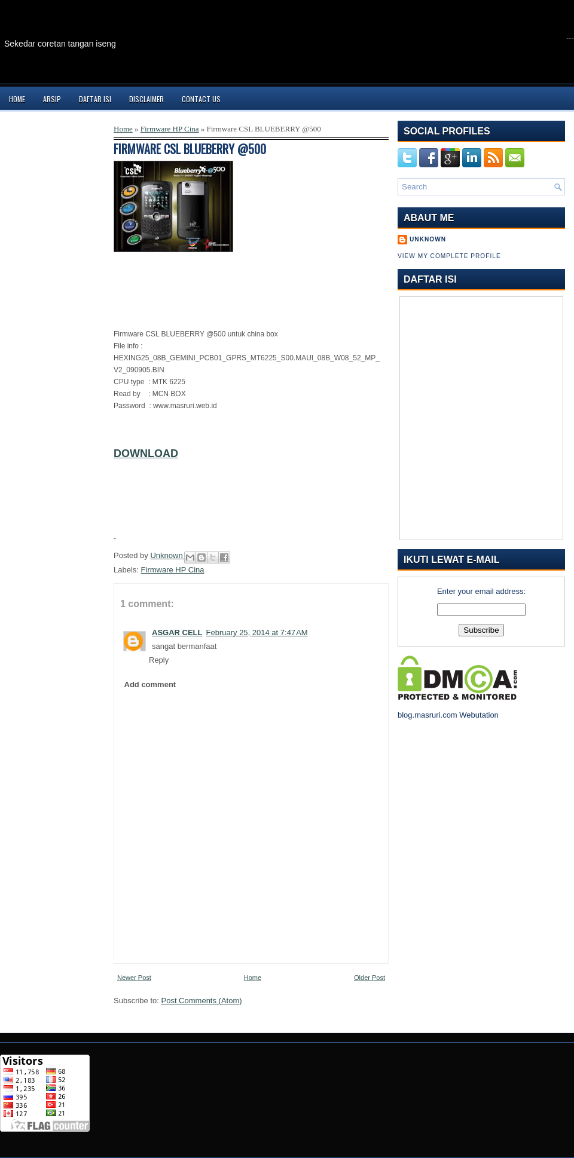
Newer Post (134, 977)
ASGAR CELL (177, 632)
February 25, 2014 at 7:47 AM (257, 632)
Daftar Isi (95, 99)
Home (17, 99)
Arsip (52, 99)
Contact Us (201, 99)
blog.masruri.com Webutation (448, 714)
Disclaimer (146, 99)
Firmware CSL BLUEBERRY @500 (190, 149)
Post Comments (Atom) (201, 1000)
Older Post (369, 977)
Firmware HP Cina (170, 128)
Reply (159, 659)
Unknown (167, 555)
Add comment (150, 684)
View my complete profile (449, 256)
